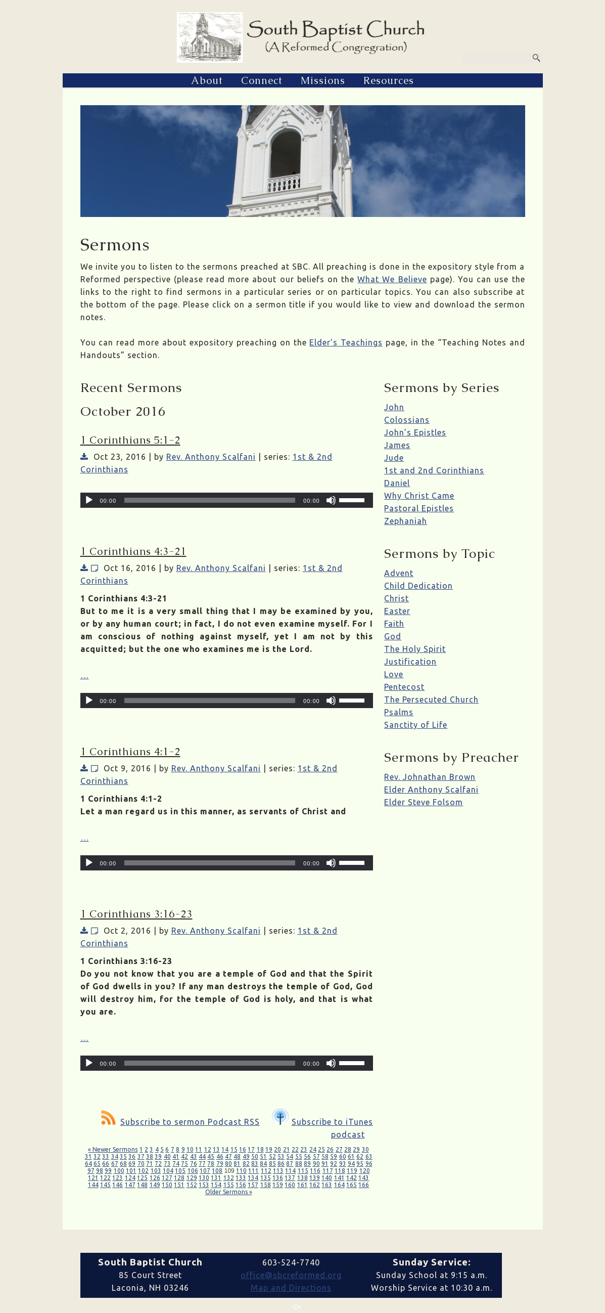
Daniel (397, 483)
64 (88, 1163)
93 (342, 1163)
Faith (394, 623)
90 (316, 1163)
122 (105, 1177)
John (394, 407)
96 (369, 1163)
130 (204, 1177)
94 (351, 1163)
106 (193, 1170)
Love (393, 674)
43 (193, 1156)
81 (237, 1163)
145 (105, 1184)
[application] (226, 500)
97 (91, 1170)
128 (179, 1177)
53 (281, 1156)
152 (192, 1184)
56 (307, 1156)
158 (265, 1184)
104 (168, 1170)
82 (246, 1163)
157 (253, 1184)
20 (277, 1149)
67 (114, 1163)
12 (207, 1149)
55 (298, 1156)
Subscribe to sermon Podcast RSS (180, 1121)
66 (105, 1163)
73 (167, 1163)
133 (241, 1177)
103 (156, 1170)
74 (175, 1163)
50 (254, 1156)
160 (290, 1184)
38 (149, 1156)
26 (330, 1149)
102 (143, 1170)
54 (289, 1156)
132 (228, 1177)
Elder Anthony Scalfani (431, 789)
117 (327, 1170)
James (397, 445)
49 (246, 1156)
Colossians (407, 419)
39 (158, 1156)
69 (131, 1163)
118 (340, 1170)
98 (99, 1170)
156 (241, 1184)
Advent (398, 573)
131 (216, 1177)
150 (167, 1184)
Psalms (398, 712)
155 (228, 1184)
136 (277, 1177)
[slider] (209, 500)
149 (155, 1184)
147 (130, 1184)
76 (193, 1163)
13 (216, 1149)
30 (365, 1149)
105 (180, 1170)
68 (123, 1163)
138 (302, 1177)
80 (228, 1163)
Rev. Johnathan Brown (430, 776)
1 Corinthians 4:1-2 (130, 751)
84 (263, 1163)
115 (303, 1170)
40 (167, 1156)
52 (272, 1156)
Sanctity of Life (415, 724)
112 (266, 1170)
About (207, 80)
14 (224, 1149)
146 (117, 1184)
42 (184, 1156)
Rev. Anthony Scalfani (211, 456)
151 (179, 1184)
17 (251, 1149)
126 (155, 1177)
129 (192, 1177)
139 (314, 1177)
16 (242, 1149)
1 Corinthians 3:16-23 (136, 914)
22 (295, 1149)
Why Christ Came (419, 495)
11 (198, 1149)
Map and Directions (291, 1287)
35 (123, 1156)
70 (141, 1163)
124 (130, 1177)
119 (352, 1170)
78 (210, 1163)
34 (114, 1156)
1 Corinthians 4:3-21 (133, 551)
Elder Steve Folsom (423, 802)
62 (359, 1156)
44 (202, 1156)
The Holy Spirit (415, 648)
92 (333, 1163)
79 (219, 1163)
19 (268, 1149)
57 (316, 1156)
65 (97, 1163)
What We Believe (392, 279)
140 (326, 1177)
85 (272, 1163)
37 (141, 1156)
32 (97, 1156)
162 (314, 1184)
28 (347, 1149)
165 (351, 1184)
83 (254, 1163)
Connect (262, 80)
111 (253, 1170)
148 (142, 1184)
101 (131, 1170)
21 (286, 1149)
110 (241, 1170)
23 (303, 1149)
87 (289, 1163)
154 (216, 1184)
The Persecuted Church (431, 699)
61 (351, 1156)
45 (210, 1156)
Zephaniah (405, 521)
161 (302, 1184)
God (392, 636)
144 (93, 1184)
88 (298, 1163)
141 (339, 1177)
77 (202, 1163)
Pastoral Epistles (419, 508)
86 (281, 1163)
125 (142, 1177)
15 (234, 1149)
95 (359, 1163)
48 (237, 1156)
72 (158, 1163)
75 (184, 1163)
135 (265, 1177)
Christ (396, 598)
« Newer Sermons (112, 1149)
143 (363, 1177)
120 (364, 1170)
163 (326, 1184)
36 (131, 1156)
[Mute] (331, 500)
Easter (397, 611)
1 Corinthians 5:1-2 (130, 440)
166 (363, 1184)
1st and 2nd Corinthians (434, 470)
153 (204, 1184)
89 (307, 1163)
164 (339, 1184)
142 (351, 1177)
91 (325, 1163)
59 (333, 1156)
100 (119, 1170)
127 (167, 1177)
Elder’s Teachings (346, 342)
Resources (388, 80)
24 (312, 1149)
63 (369, 1156)
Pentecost (404, 686)
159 (277, 1184)
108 (217, 1170)
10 (190, 1149)
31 (88, 1156)
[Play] (89, 500)
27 (339, 1149)
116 (315, 1170)
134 (253, 1177)
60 (342, 1156)
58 (325, 1156)
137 (290, 1177)
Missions (323, 80)
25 (321, 1149)
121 (93, 1177)
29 (356, 1149)
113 (278, 1170)
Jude (394, 457)
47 (228, 1156)
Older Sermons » (228, 1192)
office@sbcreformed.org (291, 1275)
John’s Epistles (415, 432)
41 (175, 1156)
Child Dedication (418, 585)
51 (263, 1156)
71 (149, 1163)
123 (117, 1177)
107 (205, 1170)
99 (108, 1170)
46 (219, 1156)
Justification (410, 661)
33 (105, 1156)
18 (260, 1149)
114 (290, 1170)
